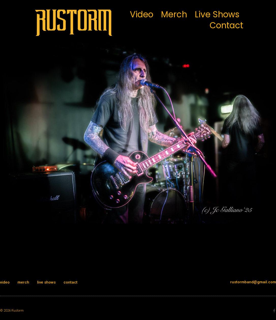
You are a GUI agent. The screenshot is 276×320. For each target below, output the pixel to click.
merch (174, 14)
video (141, 14)
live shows (217, 14)
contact (226, 25)
